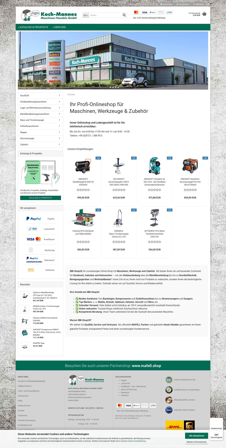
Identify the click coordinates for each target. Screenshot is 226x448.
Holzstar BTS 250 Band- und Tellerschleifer (83, 234)
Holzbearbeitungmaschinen (33, 103)
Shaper (23, 134)
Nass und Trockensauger (32, 122)
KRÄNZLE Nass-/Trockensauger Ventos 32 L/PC (119, 236)
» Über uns (59, 27)
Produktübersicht (25, 427)
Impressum (22, 417)
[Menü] (221, 419)
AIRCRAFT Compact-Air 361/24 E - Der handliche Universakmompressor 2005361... (154, 184)
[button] (166, 4)
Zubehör (24, 146)
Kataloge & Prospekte (40, 200)
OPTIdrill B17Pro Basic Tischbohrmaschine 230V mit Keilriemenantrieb (154, 236)
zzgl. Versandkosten (131, 420)
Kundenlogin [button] (183, 4)
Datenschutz (23, 397)
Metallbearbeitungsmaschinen (34, 115)
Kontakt (21, 412)
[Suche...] (86, 15)
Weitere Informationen (197, 442)
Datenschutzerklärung (137, 441)
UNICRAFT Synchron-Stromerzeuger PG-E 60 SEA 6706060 (190, 184)
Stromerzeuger (27, 140)
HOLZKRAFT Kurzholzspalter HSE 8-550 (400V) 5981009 (119, 184)
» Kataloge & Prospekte (33, 27)
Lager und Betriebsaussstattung (35, 109)
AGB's (20, 402)
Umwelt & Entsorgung (26, 422)
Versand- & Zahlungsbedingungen (31, 383)
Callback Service (24, 388)
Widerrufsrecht (24, 407)
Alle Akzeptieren (196, 436)
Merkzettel (198, 4)
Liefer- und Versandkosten (28, 393)
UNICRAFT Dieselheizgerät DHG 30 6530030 (83, 184)
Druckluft (24, 97)
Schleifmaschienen (29, 128)
